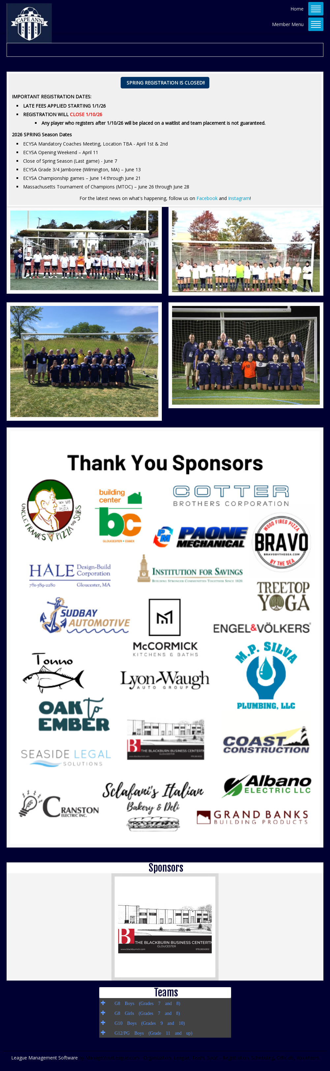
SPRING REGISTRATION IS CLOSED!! (166, 83)
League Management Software (44, 1057)
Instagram (239, 198)
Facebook (207, 198)
